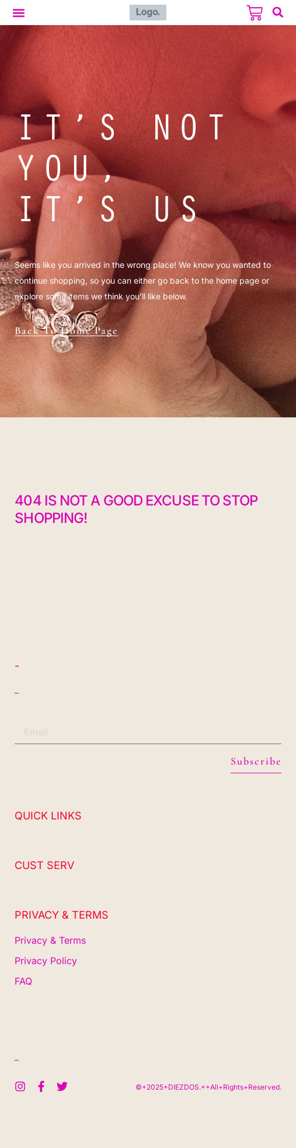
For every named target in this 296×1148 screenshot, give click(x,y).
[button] (18, 12)
